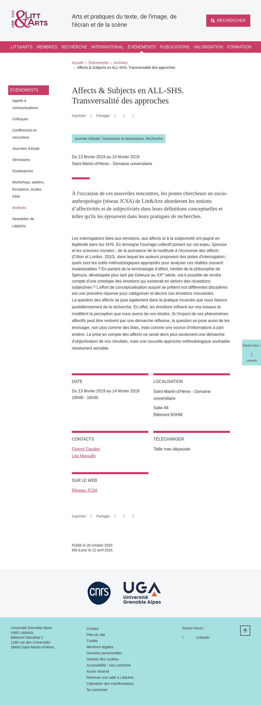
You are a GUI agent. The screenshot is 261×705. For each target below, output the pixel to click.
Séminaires (21, 160)
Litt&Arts (22, 47)
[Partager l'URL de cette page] (133, 116)
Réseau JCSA (85, 490)
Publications (174, 47)
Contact (92, 629)
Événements (142, 47)
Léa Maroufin (84, 456)
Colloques (20, 119)
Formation (239, 47)
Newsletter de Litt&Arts (23, 222)
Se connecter (97, 690)
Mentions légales (99, 647)
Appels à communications (25, 104)
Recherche (74, 47)
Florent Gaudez (86, 449)
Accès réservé (97, 671)
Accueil (77, 63)
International (107, 47)
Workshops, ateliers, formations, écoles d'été (28, 189)
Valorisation (208, 47)
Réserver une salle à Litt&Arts (110, 677)
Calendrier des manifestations (110, 684)
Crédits (92, 641)
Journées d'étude (26, 149)
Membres (47, 47)
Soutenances (22, 171)
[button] (115, 115)
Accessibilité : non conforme (108, 665)
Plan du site (95, 635)
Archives (120, 63)
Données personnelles (104, 653)
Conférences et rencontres (24, 133)
